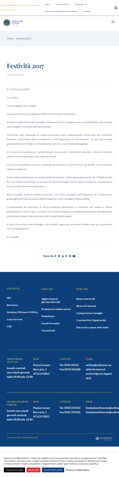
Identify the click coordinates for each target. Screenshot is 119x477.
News (47, 4)
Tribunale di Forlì (62, 4)
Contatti (86, 11)
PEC (9, 297)
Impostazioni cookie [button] (14, 470)
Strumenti (81, 4)
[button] (116, 7)
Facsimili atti (48, 330)
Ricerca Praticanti (86, 305)
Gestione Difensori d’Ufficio (22, 312)
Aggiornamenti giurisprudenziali (51, 300)
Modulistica (48, 316)
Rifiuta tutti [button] (34, 470)
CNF (9, 326)
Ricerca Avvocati (85, 298)
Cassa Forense (15, 319)
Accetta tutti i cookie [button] (53, 470)
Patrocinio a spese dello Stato (92, 327)
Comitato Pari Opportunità (91, 320)
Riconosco (12, 304)
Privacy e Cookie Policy (77, 470)
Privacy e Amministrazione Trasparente (61, 11)
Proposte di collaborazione (56, 308)
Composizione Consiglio (89, 313)
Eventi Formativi (51, 323)
